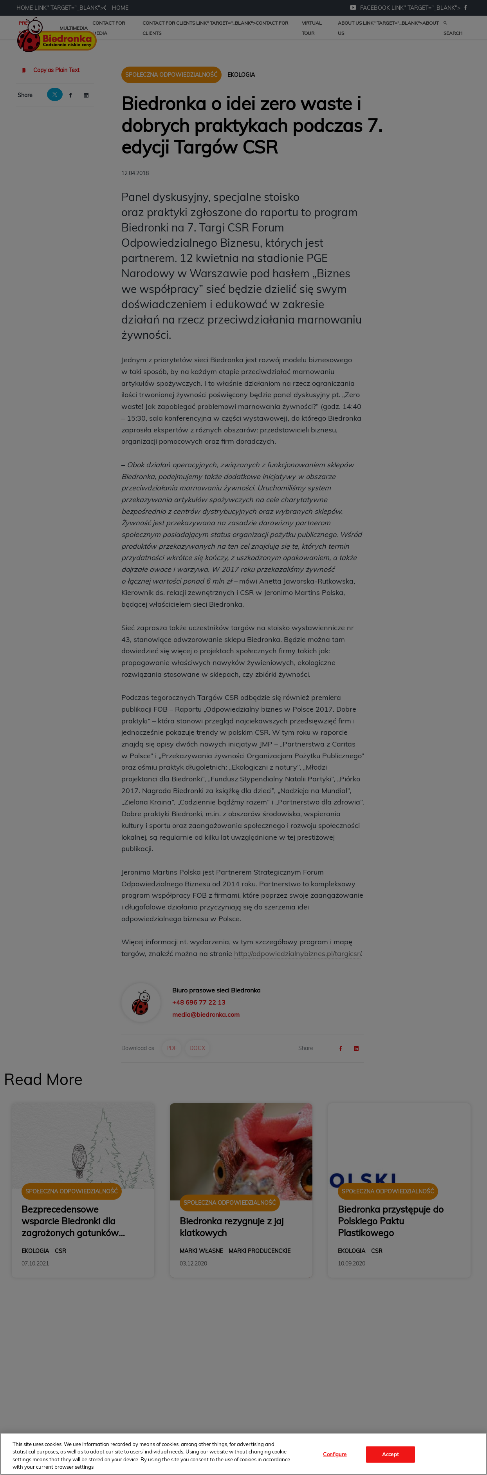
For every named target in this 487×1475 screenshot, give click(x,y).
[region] (243, 1454)
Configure (334, 1454)
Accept (390, 1454)
